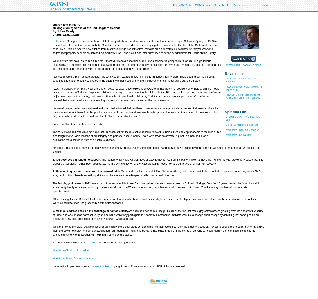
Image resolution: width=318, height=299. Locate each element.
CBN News (202, 5)
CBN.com (58, 41)
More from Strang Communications (73, 258)
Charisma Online (99, 266)
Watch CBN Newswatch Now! (243, 64)
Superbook (221, 5)
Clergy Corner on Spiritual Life (242, 125)
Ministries (239, 5)
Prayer (254, 5)
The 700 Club (181, 5)
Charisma (91, 242)
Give (265, 5)
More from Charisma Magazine (242, 130)
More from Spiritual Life (238, 135)
